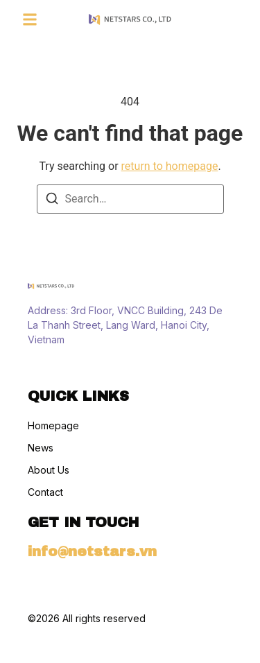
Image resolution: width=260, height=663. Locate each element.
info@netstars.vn (92, 551)
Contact (45, 492)
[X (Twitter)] (85, 367)
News (40, 448)
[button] (29, 19)
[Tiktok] (60, 367)
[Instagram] (35, 367)
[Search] (52, 201)
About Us (48, 470)
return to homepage (169, 166)
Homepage (53, 426)
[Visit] (212, 19)
